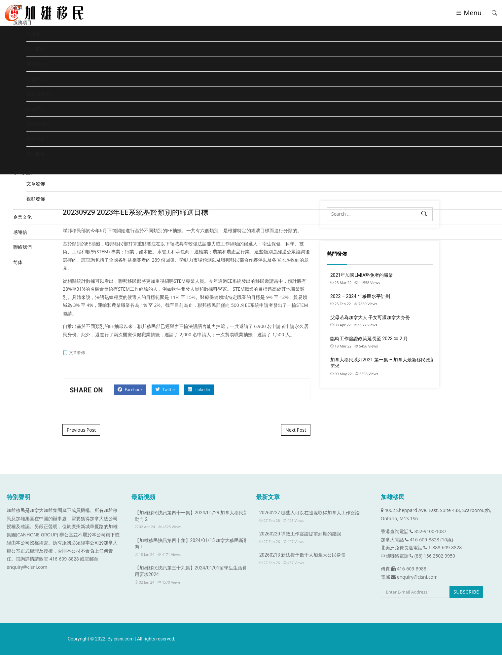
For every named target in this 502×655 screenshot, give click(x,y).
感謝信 (20, 232)
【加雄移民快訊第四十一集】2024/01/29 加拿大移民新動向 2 (191, 516)
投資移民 (35, 109)
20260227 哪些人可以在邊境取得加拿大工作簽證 (309, 513)
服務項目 (22, 22)
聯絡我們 (22, 247)
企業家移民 (38, 124)
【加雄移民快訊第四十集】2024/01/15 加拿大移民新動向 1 (191, 544)
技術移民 (35, 63)
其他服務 (35, 154)
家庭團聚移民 (40, 94)
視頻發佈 (35, 199)
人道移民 (35, 33)
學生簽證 (35, 139)
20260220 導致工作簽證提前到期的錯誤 (300, 534)
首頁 (17, 7)
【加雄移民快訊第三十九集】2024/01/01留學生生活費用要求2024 (191, 571)
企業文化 (22, 217)
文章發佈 (35, 183)
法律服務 (35, 49)
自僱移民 (35, 79)
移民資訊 (22, 172)
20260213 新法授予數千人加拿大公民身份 (302, 555)
